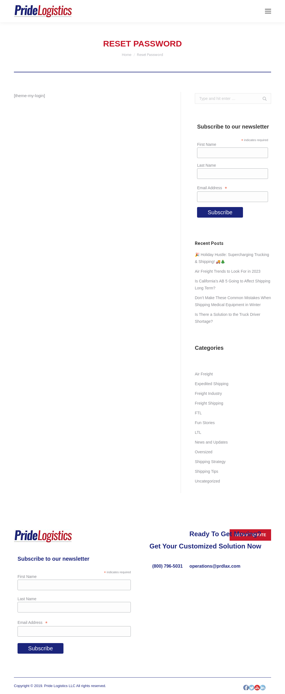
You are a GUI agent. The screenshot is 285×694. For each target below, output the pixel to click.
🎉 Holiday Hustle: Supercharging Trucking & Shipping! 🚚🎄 (232, 258)
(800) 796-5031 (168, 566)
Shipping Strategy (210, 461)
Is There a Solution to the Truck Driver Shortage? (228, 318)
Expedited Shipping (212, 384)
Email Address (212, 188)
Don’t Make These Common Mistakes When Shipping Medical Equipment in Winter (233, 301)
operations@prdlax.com (215, 566)
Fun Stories (205, 422)
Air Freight (204, 374)
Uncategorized (207, 481)
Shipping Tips (206, 471)
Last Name (206, 165)
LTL (198, 432)
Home (127, 55)
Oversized (203, 452)
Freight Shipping (209, 403)
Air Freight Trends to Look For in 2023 (228, 271)
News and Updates (211, 442)
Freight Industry (208, 393)
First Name (206, 144)
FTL (198, 413)
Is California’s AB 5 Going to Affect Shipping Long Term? (232, 284)
